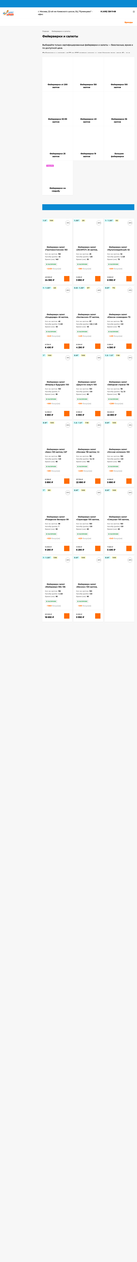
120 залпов (11, 351)
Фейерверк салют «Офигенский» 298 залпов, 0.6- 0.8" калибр (56, 996)
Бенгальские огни (25, 377)
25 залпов (21, 362)
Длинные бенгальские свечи (19, 411)
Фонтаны (41, 1228)
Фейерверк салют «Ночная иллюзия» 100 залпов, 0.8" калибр (118, 456)
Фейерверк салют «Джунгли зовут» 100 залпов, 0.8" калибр (86, 389)
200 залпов (11, 362)
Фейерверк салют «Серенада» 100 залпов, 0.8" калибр (87, 524)
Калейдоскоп (12, 415)
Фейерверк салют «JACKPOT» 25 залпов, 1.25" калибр (87, 254)
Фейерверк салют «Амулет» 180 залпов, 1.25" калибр (86, 793)
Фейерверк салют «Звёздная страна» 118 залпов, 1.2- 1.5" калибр (118, 389)
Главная (6, 3)
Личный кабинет (9, 1224)
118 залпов (21, 347)
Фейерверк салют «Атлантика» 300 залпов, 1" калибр (57, 861)
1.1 (9, 190)
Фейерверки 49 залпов (17, 66)
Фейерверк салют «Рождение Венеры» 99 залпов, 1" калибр (57, 524)
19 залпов (20, 359)
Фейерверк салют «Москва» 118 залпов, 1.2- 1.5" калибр (88, 456)
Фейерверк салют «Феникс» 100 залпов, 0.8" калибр (86, 591)
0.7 (15, 185)
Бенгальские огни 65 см (17, 381)
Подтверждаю (126, 1257)
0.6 (9, 185)
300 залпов (11, 366)
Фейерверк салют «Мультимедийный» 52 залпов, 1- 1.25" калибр (118, 254)
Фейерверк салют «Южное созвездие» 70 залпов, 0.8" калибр (118, 321)
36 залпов (19, 370)
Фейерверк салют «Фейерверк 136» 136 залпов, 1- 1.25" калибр (55, 591)
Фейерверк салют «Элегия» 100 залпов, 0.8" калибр (117, 591)
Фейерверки (42, 1221)
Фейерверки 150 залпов (17, 55)
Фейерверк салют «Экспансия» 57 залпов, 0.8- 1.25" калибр (87, 321)
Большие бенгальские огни (18, 400)
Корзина (6, 1221)
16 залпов (20, 355)
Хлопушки (70, 1221)
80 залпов (19, 374)
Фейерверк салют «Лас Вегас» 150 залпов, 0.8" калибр (56, 658)
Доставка (18, 3)
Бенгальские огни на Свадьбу (19, 385)
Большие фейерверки (17, 82)
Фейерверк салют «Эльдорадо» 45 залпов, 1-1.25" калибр (56, 321)
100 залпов (11, 347)
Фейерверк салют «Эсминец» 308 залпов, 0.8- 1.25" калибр (87, 1063)
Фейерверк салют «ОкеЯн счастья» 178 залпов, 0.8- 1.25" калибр (56, 726)
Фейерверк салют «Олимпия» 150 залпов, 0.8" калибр (87, 726)
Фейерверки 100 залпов (18, 58)
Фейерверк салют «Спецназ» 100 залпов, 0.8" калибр (118, 524)
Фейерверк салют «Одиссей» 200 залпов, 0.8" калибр (118, 928)
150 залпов (11, 355)
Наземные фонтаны (15, 418)
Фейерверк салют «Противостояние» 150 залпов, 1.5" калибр (56, 254)
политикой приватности (11, 1260)
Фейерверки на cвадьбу (18, 86)
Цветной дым (71, 1224)
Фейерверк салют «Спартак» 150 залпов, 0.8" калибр (55, 793)
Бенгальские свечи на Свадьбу (20, 396)
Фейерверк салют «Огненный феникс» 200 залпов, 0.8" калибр (87, 928)
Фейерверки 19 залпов (17, 78)
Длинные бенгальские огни (19, 407)
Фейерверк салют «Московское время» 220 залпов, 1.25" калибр (56, 928)
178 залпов (11, 359)
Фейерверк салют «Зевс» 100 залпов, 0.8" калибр (56, 456)
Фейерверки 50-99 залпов (19, 62)
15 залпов (20, 351)
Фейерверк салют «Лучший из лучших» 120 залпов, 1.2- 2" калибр (88, 658)
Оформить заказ (9, 1228)
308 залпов (22, 366)
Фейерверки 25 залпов (17, 74)
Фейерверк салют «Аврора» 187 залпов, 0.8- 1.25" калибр (117, 1063)
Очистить (29, 252)
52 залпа (10, 374)
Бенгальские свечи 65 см (17, 392)
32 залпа (10, 370)
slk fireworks (12, 377)
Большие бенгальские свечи (19, 403)
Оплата (30, 3)
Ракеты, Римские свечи (75, 1228)
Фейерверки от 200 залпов (19, 51)
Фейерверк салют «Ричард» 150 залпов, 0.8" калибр (117, 726)
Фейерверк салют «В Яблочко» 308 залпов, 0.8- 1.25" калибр (88, 861)
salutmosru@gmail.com (76, 1199)
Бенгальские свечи (15, 388)
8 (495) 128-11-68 (108, 11)
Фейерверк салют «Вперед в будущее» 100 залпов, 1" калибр (57, 389)
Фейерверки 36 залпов (17, 70)
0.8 (22, 185)
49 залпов (28, 370)
